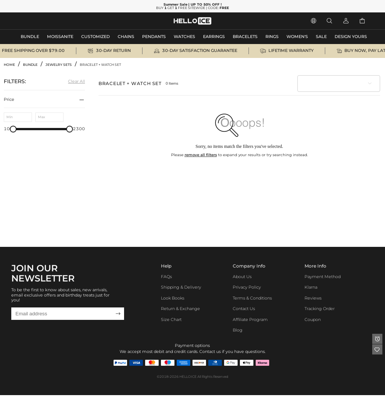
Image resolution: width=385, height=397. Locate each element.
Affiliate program (250, 319)
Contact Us (244, 308)
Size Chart (171, 319)
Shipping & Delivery (181, 287)
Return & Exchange (180, 308)
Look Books (172, 298)
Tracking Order (320, 308)
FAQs (166, 276)
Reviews (313, 298)
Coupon (313, 319)
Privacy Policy (247, 287)
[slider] (13, 129)
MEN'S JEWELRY (35, 21)
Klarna (311, 287)
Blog (238, 330)
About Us (242, 276)
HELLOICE (188, 376)
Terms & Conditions (252, 298)
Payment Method (323, 276)
